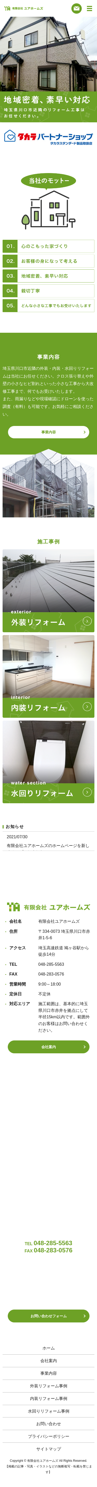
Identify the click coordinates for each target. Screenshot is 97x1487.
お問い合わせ (48, 1424)
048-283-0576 (51, 974)
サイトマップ (48, 1449)
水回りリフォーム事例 (48, 1411)
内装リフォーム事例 (48, 1398)
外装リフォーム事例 (48, 1386)
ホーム (48, 1348)
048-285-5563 (51, 964)
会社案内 (48, 1047)
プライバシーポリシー (48, 1436)
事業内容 (48, 432)
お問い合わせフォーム (49, 1316)
